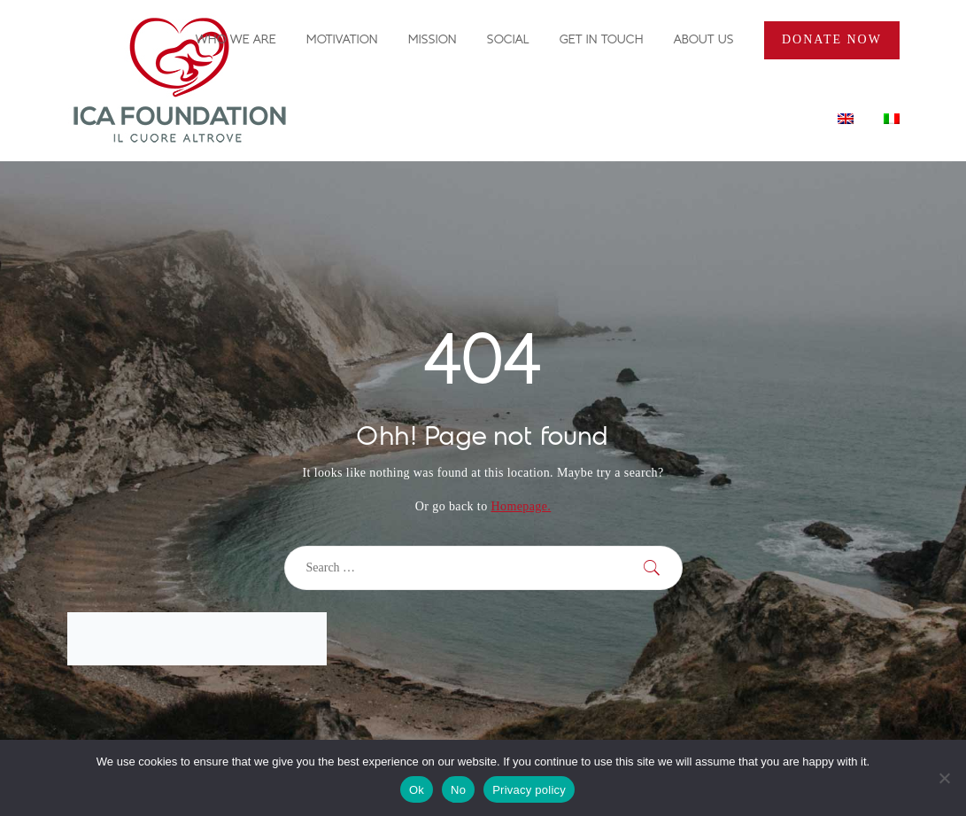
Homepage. (521, 506)
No (458, 790)
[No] (944, 778)
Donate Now (832, 39)
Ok (416, 790)
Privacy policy (529, 790)
